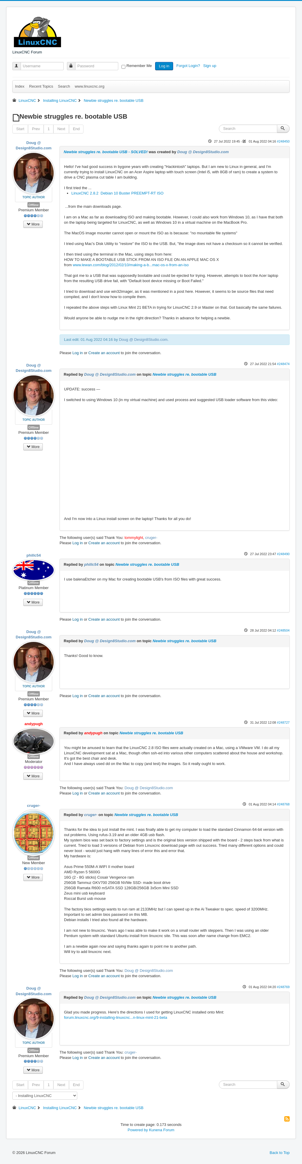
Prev (36, 129)
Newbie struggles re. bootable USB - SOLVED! (106, 152)
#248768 (283, 804)
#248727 (283, 722)
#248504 (283, 630)
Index (19, 86)
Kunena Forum (161, 1130)
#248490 (283, 554)
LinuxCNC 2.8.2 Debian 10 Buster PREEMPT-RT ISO (117, 193)
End (76, 129)
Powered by (138, 1130)
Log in (164, 66)
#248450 (283, 141)
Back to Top (280, 1152)
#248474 (283, 364)
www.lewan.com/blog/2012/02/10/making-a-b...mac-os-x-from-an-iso (131, 265)
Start (20, 129)
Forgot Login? (188, 65)
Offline (34, 205)
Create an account (104, 353)
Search (64, 86)
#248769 (283, 987)
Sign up (210, 65)
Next (61, 129)
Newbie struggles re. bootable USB (184, 374)
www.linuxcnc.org (89, 86)
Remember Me (139, 65)
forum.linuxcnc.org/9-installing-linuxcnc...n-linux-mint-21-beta (115, 1017)
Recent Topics (41, 86)
